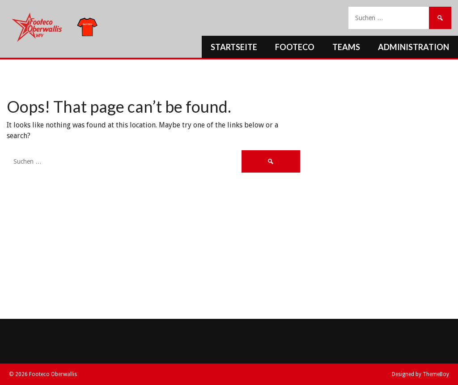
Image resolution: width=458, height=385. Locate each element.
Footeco (294, 47)
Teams (346, 47)
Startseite (234, 47)
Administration (413, 47)
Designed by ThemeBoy (420, 374)
